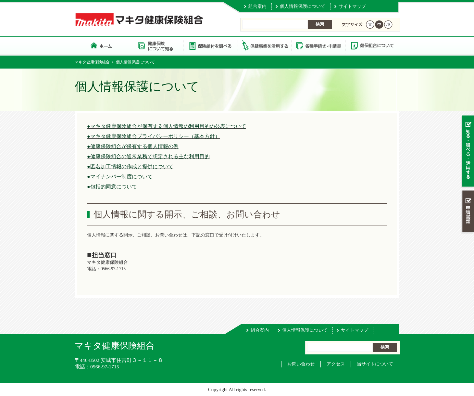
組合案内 (257, 6)
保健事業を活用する (264, 45)
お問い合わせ (301, 364)
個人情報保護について (302, 6)
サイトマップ (352, 6)
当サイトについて (375, 364)
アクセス (336, 364)
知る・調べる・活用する (467, 151)
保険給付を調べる (210, 45)
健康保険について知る (156, 45)
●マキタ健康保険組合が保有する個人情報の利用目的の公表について (166, 126)
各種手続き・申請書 (318, 45)
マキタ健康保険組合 (92, 62)
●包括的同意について (112, 186)
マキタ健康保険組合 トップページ (102, 45)
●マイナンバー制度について (120, 176)
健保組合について (372, 45)
